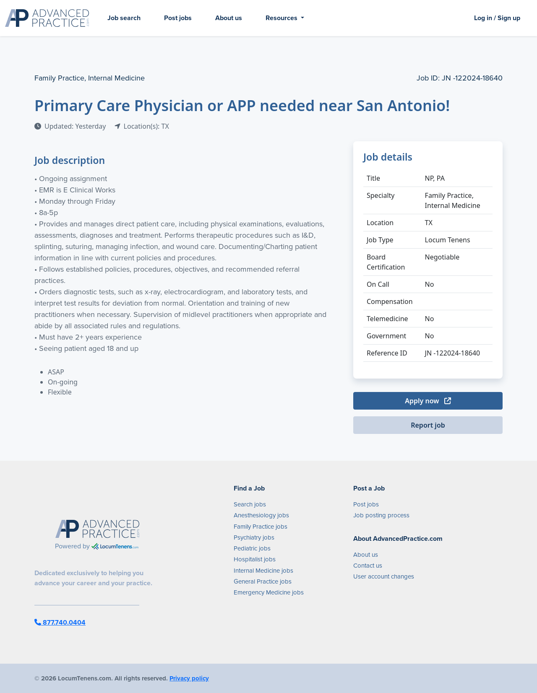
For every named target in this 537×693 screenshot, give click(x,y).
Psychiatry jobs (254, 537)
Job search (124, 18)
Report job (428, 425)
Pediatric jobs (252, 548)
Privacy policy (189, 678)
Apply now (428, 400)
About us (228, 18)
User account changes (383, 576)
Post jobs (178, 18)
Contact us (367, 565)
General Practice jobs (263, 581)
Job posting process (381, 515)
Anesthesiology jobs (261, 515)
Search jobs (250, 504)
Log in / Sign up (497, 18)
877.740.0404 (60, 622)
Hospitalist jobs (255, 559)
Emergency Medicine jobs (269, 592)
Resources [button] (282, 18)
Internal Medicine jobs (263, 570)
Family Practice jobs (260, 526)
